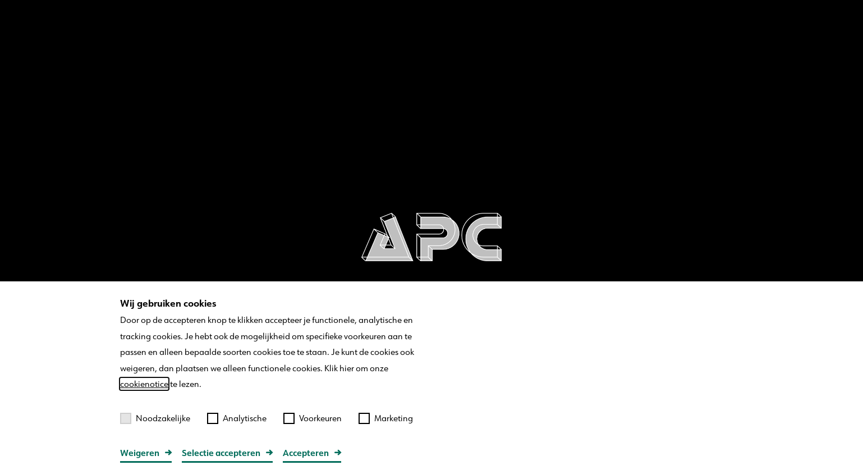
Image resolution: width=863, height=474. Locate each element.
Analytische (237, 418)
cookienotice (144, 384)
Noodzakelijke (155, 418)
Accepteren (306, 453)
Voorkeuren (312, 418)
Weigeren (139, 453)
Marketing (386, 418)
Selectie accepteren (221, 453)
